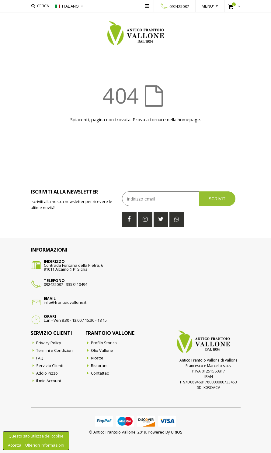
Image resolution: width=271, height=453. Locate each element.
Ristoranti (100, 365)
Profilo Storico (104, 342)
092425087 (179, 6)
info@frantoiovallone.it (65, 302)
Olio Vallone (102, 350)
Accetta (15, 445)
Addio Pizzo (47, 373)
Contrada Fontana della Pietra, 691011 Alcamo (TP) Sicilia (73, 267)
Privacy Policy (48, 342)
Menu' (208, 6)
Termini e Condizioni (55, 350)
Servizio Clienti (49, 365)
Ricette (97, 358)
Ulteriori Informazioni (44, 445)
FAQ (39, 358)
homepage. (189, 119)
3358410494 (76, 284)
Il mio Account (48, 380)
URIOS (176, 432)
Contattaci (100, 373)
